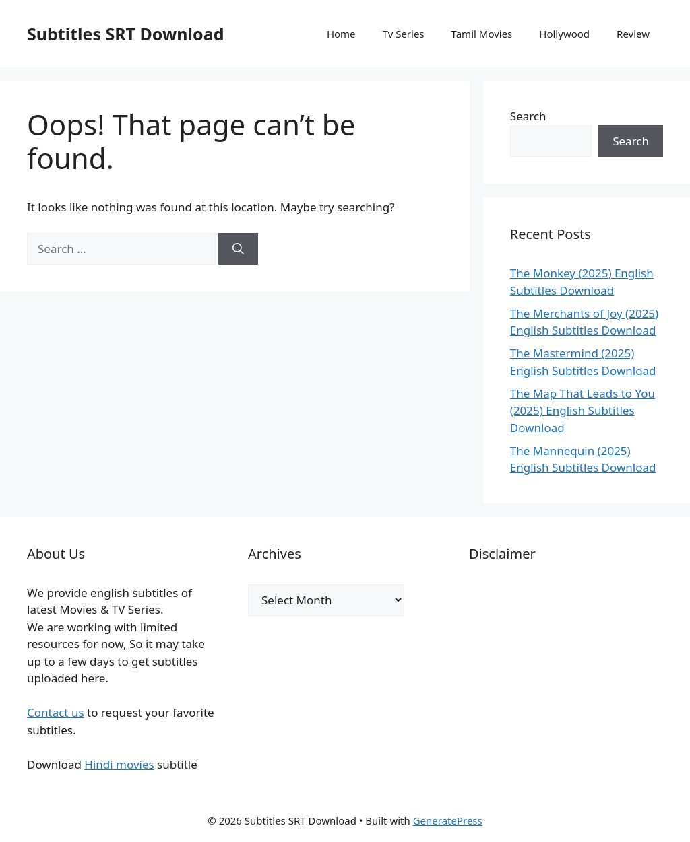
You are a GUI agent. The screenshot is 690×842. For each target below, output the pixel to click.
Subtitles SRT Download (125, 33)
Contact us (55, 712)
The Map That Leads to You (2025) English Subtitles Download (582, 410)
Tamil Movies (482, 33)
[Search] (238, 249)
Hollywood (564, 33)
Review (633, 33)
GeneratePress (447, 820)
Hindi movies (119, 764)
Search (528, 116)
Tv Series (404, 33)
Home (341, 33)
